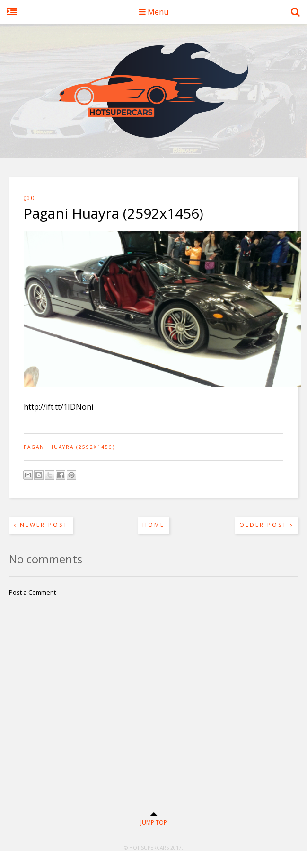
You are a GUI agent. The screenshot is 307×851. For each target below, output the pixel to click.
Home (153, 525)
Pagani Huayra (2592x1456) (69, 447)
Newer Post (41, 525)
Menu (153, 12)
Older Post (266, 525)
